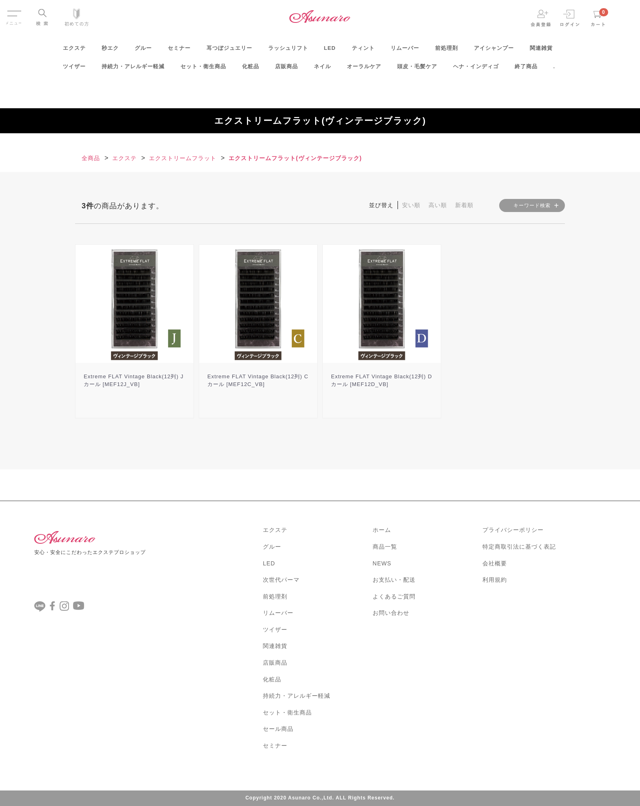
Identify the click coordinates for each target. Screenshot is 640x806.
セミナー (179, 50)
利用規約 (494, 579)
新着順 (464, 205)
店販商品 (286, 69)
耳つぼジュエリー (229, 50)
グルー (143, 50)
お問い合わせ (391, 613)
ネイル (322, 69)
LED (330, 50)
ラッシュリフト (288, 50)
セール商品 (278, 729)
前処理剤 (446, 50)
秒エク (110, 50)
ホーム (382, 530)
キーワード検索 (532, 205)
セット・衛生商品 (203, 69)
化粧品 (250, 69)
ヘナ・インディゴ (476, 69)
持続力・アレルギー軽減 (133, 69)
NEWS (382, 563)
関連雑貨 (541, 50)
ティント (363, 50)
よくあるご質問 (394, 596)
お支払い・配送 (394, 579)
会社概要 (494, 563)
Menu (13, 11)
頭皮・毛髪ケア (417, 69)
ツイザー (74, 69)
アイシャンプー (494, 50)
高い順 (438, 205)
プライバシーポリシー (513, 530)
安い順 (411, 205)
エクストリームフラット (182, 158)
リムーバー (405, 50)
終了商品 (526, 69)
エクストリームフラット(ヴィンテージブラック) (295, 158)
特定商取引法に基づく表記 (519, 546)
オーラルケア (364, 69)
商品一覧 (385, 546)
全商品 (91, 158)
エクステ (74, 50)
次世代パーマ (281, 579)
